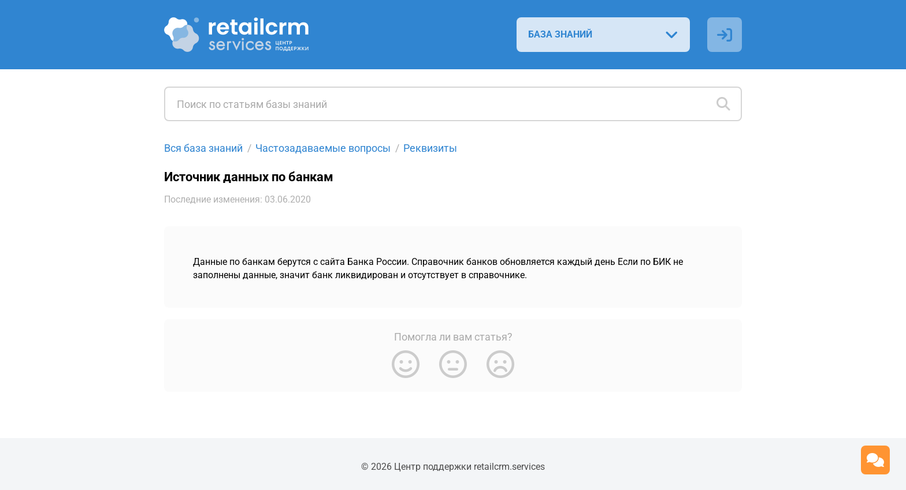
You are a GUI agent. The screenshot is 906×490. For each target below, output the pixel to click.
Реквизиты (430, 148)
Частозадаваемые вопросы (323, 148)
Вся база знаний (203, 148)
